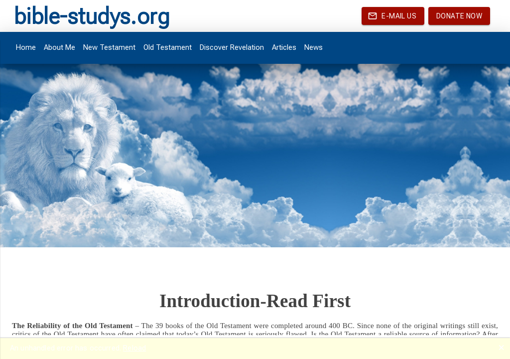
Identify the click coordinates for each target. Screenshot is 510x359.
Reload (134, 348)
